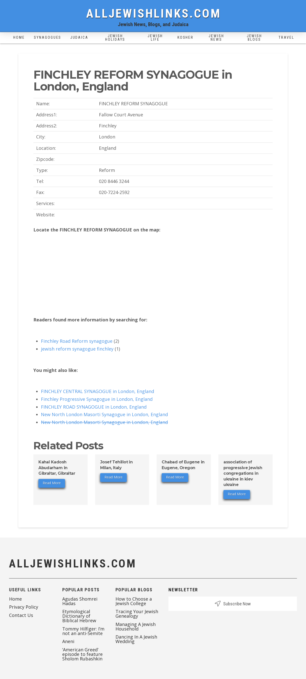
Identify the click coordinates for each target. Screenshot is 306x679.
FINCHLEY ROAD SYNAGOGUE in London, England (94, 407)
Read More (52, 482)
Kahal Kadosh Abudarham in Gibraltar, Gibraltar (56, 468)
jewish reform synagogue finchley (77, 349)
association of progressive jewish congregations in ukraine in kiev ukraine (242, 473)
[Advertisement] (153, 275)
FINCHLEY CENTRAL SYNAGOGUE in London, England (97, 391)
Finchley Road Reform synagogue (76, 341)
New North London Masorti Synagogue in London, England (104, 414)
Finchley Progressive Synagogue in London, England (97, 399)
